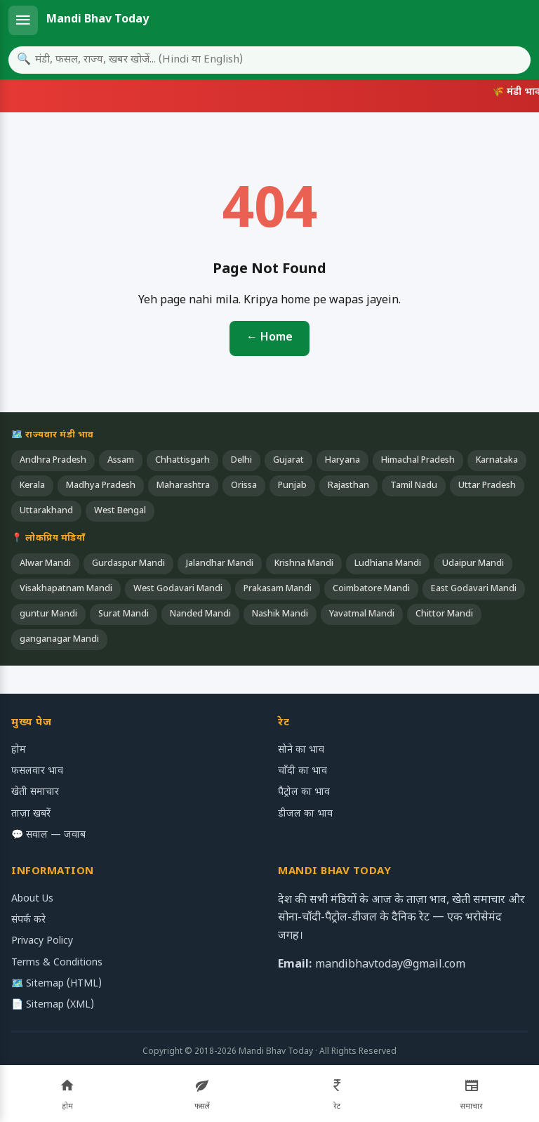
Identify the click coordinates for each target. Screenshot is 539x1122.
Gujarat (288, 460)
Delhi (241, 460)
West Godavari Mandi (177, 589)
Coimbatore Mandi (371, 589)
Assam (120, 460)
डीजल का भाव (305, 814)
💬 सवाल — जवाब (48, 835)
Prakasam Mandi (278, 589)
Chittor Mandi (444, 614)
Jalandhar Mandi (219, 563)
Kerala (32, 485)
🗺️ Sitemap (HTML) (56, 984)
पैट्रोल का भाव (304, 792)
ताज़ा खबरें (31, 814)
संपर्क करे (28, 920)
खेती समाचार (35, 792)
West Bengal (120, 511)
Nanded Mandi (200, 614)
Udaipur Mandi (473, 563)
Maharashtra (183, 485)
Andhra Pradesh (53, 460)
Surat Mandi (123, 614)
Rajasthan (348, 485)
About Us (32, 899)
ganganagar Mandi (59, 639)
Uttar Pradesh (487, 485)
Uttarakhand (46, 511)
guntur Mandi (48, 614)
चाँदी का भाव (302, 771)
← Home (269, 338)
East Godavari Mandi (474, 589)
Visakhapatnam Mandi (66, 589)
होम (18, 750)
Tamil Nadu (413, 485)
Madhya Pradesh (100, 485)
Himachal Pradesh (418, 460)
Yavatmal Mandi (361, 614)
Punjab (292, 485)
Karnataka (497, 460)
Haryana (342, 460)
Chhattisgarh (182, 460)
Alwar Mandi (45, 563)
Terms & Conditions (56, 963)
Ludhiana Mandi (387, 563)
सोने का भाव (301, 750)
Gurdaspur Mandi (128, 563)
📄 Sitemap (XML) (52, 1005)
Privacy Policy (42, 941)
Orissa (244, 485)
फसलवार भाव (37, 771)
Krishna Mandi (303, 563)
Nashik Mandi (280, 614)
